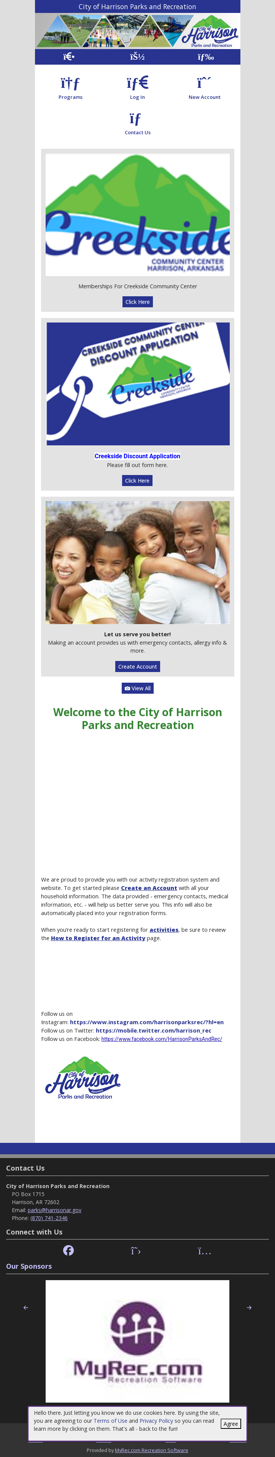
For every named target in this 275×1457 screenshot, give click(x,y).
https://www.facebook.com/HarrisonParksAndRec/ (162, 1039)
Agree (231, 1423)
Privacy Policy (156, 1420)
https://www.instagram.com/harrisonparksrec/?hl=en (147, 1022)
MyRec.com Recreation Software (151, 1450)
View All (138, 688)
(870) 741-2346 (49, 1218)
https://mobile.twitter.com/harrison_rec (153, 1030)
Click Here (138, 301)
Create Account (137, 666)
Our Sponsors (29, 1266)
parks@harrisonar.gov (54, 1210)
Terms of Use (110, 1420)
